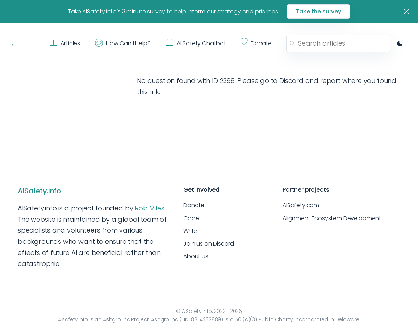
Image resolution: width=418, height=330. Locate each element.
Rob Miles (149, 208)
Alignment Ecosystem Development (332, 218)
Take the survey (318, 11)
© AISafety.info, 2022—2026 (209, 311)
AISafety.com (301, 205)
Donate (193, 205)
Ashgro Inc (116, 319)
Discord (291, 80)
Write (190, 231)
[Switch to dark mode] (399, 43)
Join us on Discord (208, 243)
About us (195, 256)
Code (191, 218)
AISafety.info (39, 191)
